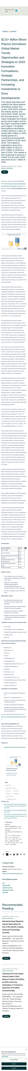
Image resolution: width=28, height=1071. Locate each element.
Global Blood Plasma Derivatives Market (14, 747)
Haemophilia (16, 790)
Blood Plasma (9, 785)
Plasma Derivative (9, 796)
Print (3, 883)
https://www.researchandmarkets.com (12, 873)
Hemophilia (15, 793)
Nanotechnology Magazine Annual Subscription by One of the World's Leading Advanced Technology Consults (12, 927)
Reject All (14, 1064)
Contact (7, 851)
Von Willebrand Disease (11, 799)
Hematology (8, 793)
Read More (6, 958)
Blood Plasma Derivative (11, 788)
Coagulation (8, 790)
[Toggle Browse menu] (22, 10)
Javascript (5, 892)
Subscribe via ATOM (7, 890)
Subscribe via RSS (7, 887)
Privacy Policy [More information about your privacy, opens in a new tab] (5, 1057)
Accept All (14, 1068)
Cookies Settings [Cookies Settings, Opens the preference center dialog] (14, 1060)
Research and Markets (7, 168)
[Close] (26, 1050)
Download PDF (6, 885)
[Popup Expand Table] (25, 548)
